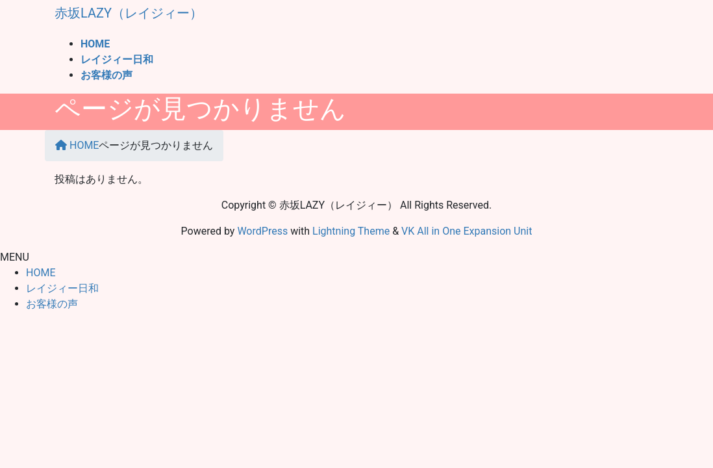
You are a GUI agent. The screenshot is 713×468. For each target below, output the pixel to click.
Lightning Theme (351, 231)
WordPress (262, 231)
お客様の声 (52, 304)
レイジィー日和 (62, 288)
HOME (40, 272)
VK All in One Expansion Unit (466, 231)
